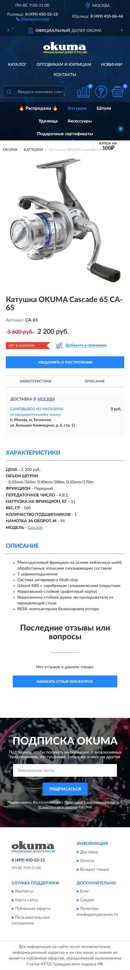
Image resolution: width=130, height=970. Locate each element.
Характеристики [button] (35, 381)
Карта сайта (26, 900)
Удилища (48, 121)
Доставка (89, 852)
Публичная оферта (32, 909)
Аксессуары (80, 121)
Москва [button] (46, 399)
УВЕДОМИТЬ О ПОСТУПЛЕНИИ (65, 362)
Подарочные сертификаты (65, 134)
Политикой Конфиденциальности (92, 802)
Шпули (104, 108)
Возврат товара (94, 870)
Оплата (87, 861)
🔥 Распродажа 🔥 (38, 108)
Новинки (111, 65)
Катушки (77, 108)
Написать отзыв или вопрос (65, 681)
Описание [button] (95, 381)
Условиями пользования (58, 807)
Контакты (65, 75)
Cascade (35, 528)
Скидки (87, 900)
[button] (32, 18)
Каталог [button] (17, 65)
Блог (84, 891)
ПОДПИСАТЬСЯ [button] (65, 789)
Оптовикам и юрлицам (64, 65)
